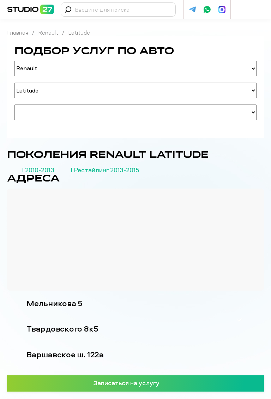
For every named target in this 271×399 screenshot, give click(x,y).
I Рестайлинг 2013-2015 (105, 170)
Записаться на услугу (135, 383)
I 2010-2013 (38, 170)
